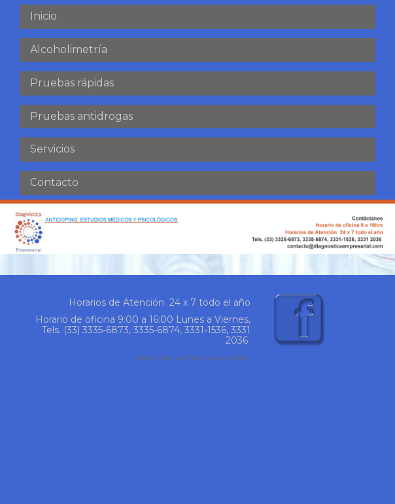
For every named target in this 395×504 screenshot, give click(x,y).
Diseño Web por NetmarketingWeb (192, 357)
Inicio (43, 16)
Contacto (54, 182)
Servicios (52, 149)
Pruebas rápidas (72, 83)
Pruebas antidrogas (81, 116)
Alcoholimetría (68, 49)
